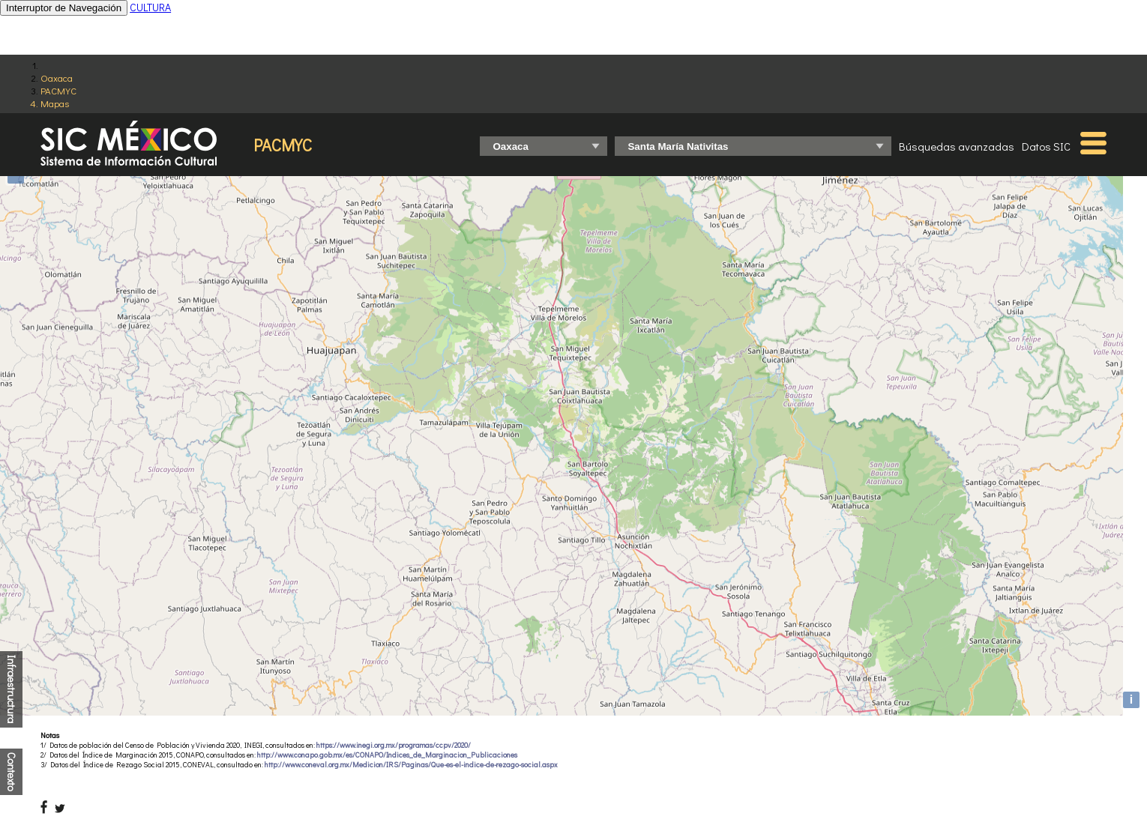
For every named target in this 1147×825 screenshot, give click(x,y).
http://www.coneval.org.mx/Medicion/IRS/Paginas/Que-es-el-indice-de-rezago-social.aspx (411, 765)
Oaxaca (56, 77)
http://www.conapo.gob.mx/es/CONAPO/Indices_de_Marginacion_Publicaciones (387, 755)
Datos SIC (1046, 146)
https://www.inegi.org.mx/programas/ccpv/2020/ (393, 745)
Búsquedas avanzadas (956, 146)
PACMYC (58, 90)
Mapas (54, 103)
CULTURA (150, 7)
